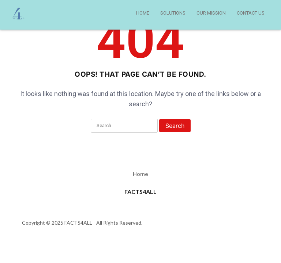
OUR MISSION (211, 13)
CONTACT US (251, 13)
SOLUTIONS (173, 13)
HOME (142, 13)
